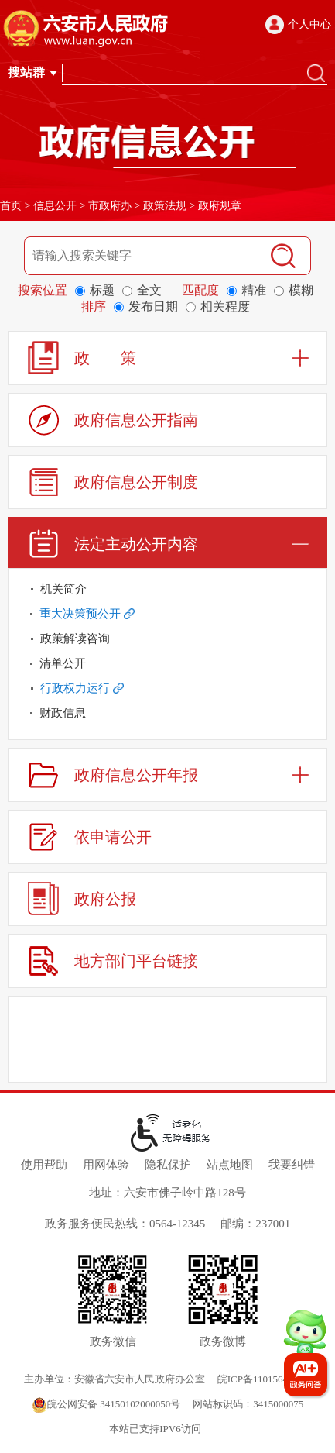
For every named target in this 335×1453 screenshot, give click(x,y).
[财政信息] (167, 713)
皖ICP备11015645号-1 (264, 1379)
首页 (11, 206)
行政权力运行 (82, 688)
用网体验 (106, 1165)
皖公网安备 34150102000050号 (106, 1404)
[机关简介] (167, 589)
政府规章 (219, 206)
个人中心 (309, 24)
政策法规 (164, 206)
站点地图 (230, 1165)
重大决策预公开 (87, 614)
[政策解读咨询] (167, 638)
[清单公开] (167, 663)
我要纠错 (291, 1165)
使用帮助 (44, 1165)
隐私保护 (168, 1165)
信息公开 (55, 206)
